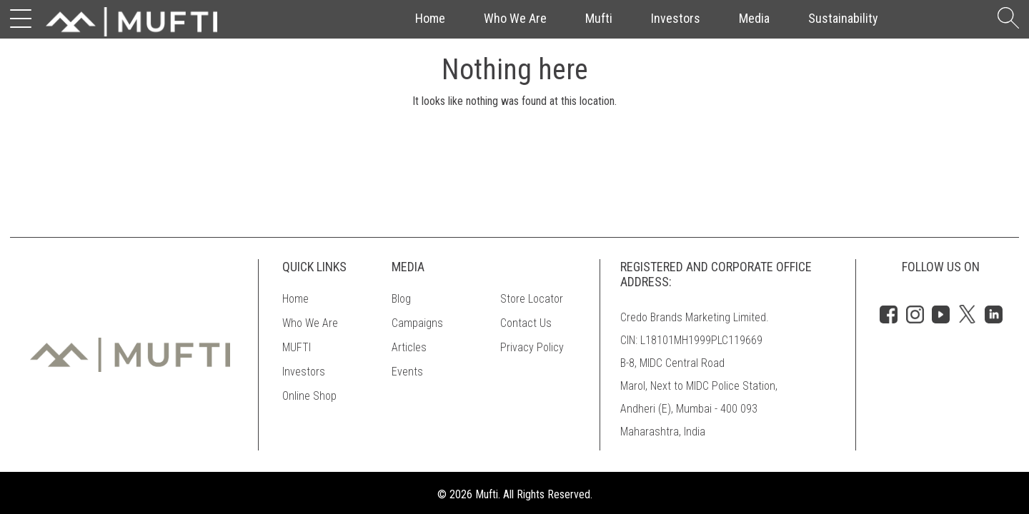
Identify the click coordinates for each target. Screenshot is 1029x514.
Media (754, 18)
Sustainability (843, 18)
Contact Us (526, 323)
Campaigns (417, 323)
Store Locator (531, 299)
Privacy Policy (532, 347)
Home (430, 18)
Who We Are (515, 18)
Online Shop (309, 396)
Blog (401, 299)
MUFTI (296, 347)
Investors (675, 18)
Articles (409, 347)
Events (407, 371)
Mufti (598, 18)
